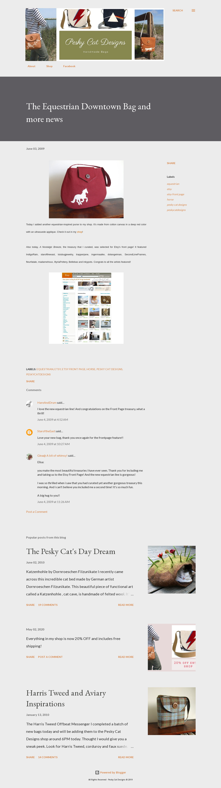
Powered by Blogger (110, 772)
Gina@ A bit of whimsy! (52, 455)
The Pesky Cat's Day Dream (71, 551)
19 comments (47, 604)
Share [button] (171, 163)
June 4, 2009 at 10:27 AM (53, 444)
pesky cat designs (177, 204)
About (29, 66)
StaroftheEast (46, 431)
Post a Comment (36, 511)
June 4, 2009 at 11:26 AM (53, 501)
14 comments (47, 757)
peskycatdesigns (176, 209)
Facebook (67, 66)
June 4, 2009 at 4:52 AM (52, 419)
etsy (169, 189)
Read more (126, 604)
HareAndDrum (46, 402)
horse (170, 199)
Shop (47, 66)
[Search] (177, 10)
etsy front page (175, 194)
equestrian (173, 183)
